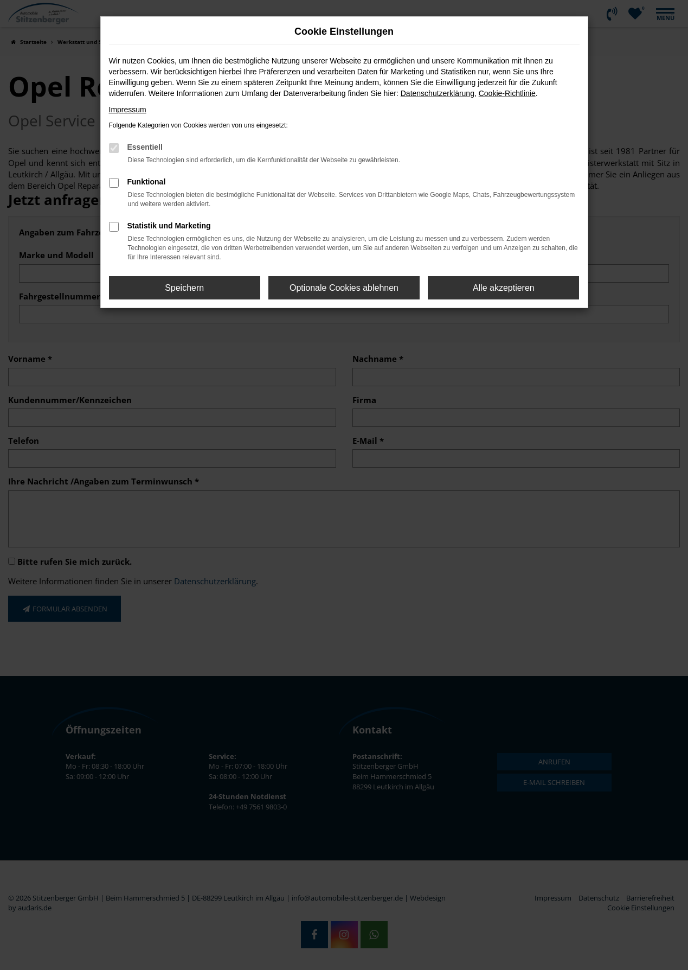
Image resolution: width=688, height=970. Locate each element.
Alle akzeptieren (504, 287)
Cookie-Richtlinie (507, 93)
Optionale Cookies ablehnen (344, 287)
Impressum (127, 109)
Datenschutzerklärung (437, 93)
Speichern (184, 287)
